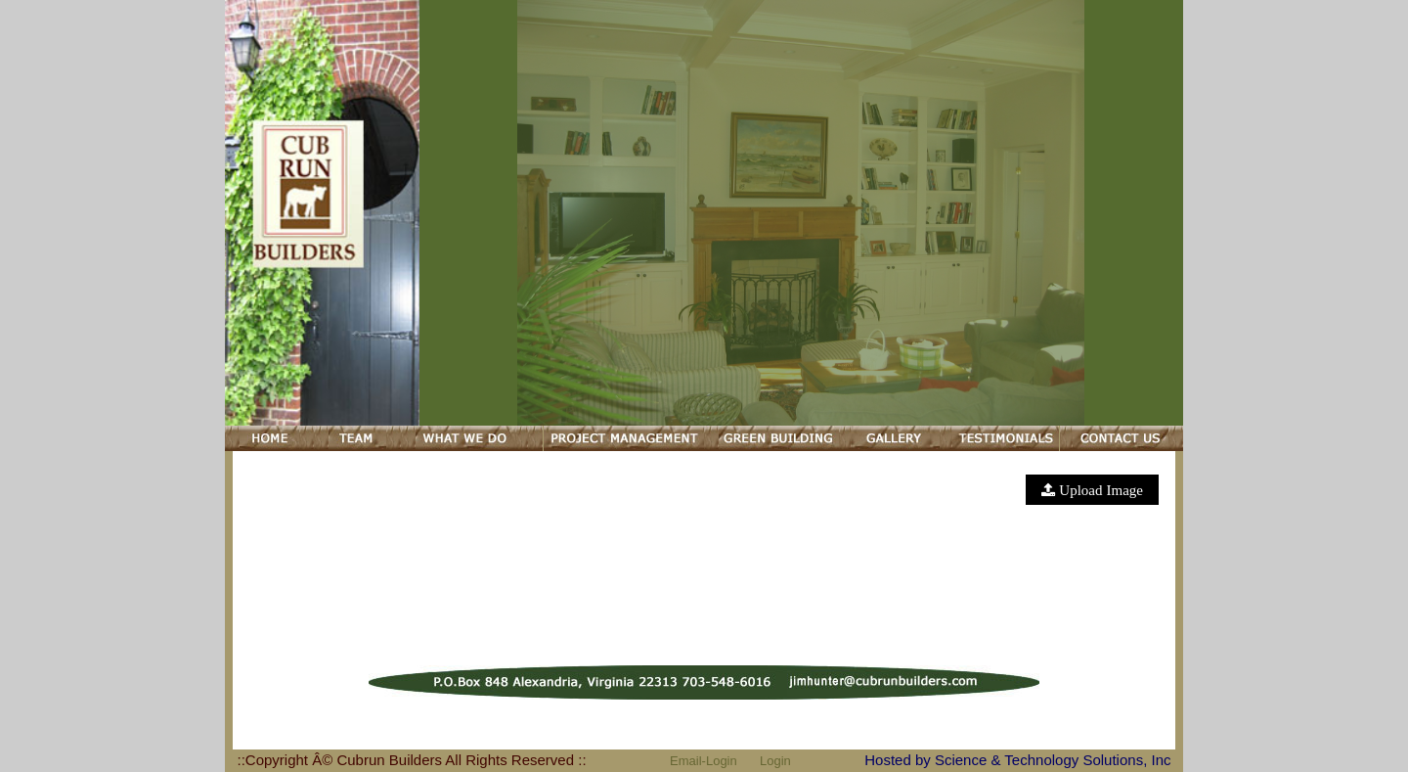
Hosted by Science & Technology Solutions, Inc (1017, 759)
